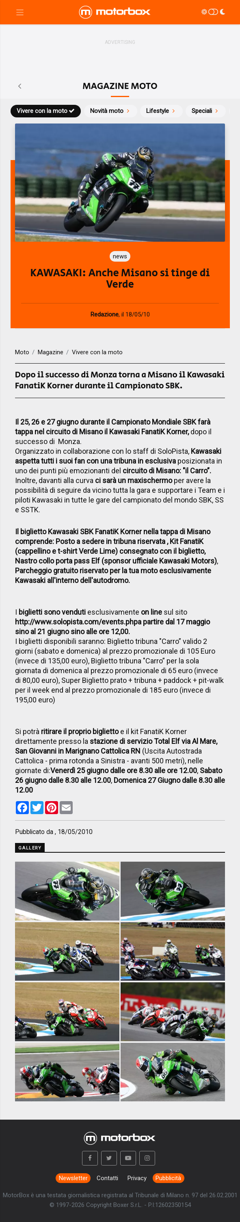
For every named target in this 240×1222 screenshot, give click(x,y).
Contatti (107, 1178)
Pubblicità (168, 1178)
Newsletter (73, 1178)
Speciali (206, 111)
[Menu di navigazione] (20, 12)
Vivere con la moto (46, 111)
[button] (90, 1158)
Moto (22, 352)
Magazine (50, 352)
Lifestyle (161, 111)
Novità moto (110, 111)
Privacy (137, 1178)
